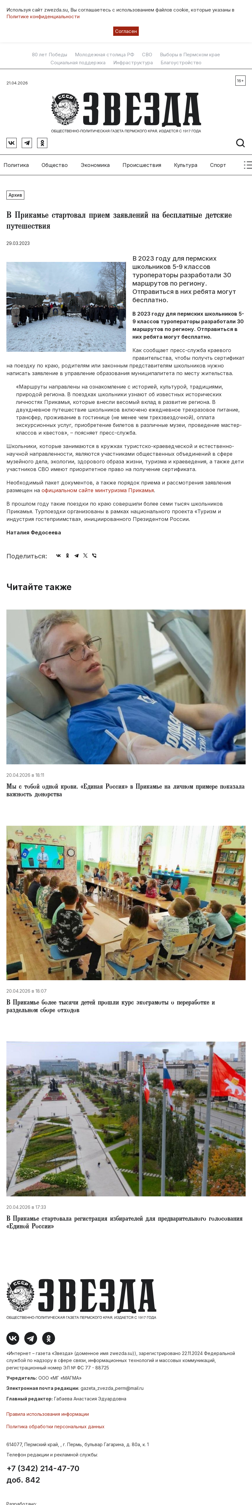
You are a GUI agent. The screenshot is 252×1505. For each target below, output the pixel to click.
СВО (147, 55)
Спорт (218, 163)
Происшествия (141, 163)
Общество (55, 163)
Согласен (126, 31)
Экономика (95, 163)
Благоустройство (181, 63)
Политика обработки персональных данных (55, 1424)
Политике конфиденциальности (43, 16)
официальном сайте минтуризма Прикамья (98, 488)
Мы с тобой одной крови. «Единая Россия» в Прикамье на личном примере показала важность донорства (125, 789)
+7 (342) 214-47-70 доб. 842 (42, 1472)
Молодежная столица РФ (104, 55)
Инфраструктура (133, 63)
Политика (16, 163)
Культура (185, 163)
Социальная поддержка (78, 63)
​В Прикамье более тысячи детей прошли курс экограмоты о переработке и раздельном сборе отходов (110, 1005)
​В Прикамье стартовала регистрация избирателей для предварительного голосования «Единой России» (124, 1221)
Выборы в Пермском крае (190, 55)
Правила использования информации (47, 1412)
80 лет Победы (49, 55)
